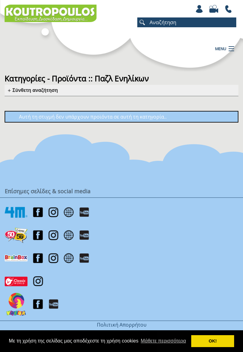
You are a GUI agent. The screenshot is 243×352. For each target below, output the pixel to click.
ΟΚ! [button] (213, 341)
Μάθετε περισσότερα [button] (163, 340)
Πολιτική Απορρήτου (121, 324)
